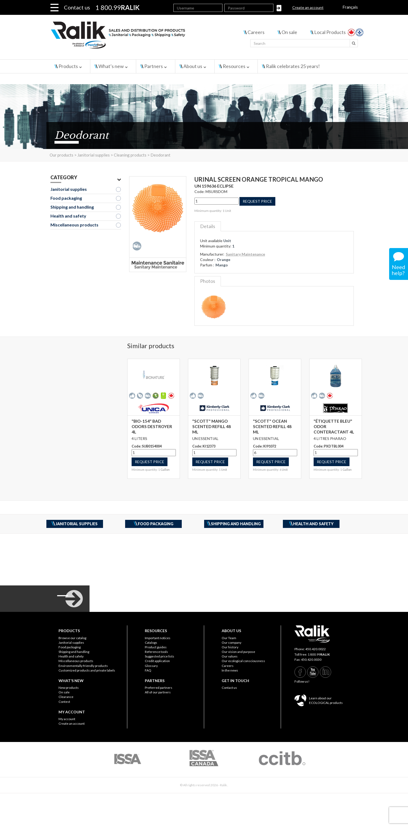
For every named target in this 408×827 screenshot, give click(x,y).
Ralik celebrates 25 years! (293, 66)
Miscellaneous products (74, 224)
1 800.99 (319, 654)
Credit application (157, 661)
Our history (230, 647)
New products (69, 688)
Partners (153, 66)
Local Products (330, 32)
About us (192, 66)
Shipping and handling (72, 206)
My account (67, 719)
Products (68, 66)
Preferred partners (158, 688)
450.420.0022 (315, 649)
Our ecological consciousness (243, 661)
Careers (256, 32)
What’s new (111, 66)
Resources (234, 66)
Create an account (308, 7)
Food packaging (66, 198)
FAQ (148, 670)
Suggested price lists (159, 656)
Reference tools (156, 652)
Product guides (156, 647)
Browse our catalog (72, 638)
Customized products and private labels (87, 670)
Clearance (66, 697)
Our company (231, 642)
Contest (64, 702)
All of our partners (158, 692)
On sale (289, 32)
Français (350, 6)
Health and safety (68, 215)
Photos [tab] (207, 281)
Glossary (151, 666)
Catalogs (151, 642)
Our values (230, 656)
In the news (230, 670)
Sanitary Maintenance (245, 254)
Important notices (157, 638)
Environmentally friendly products (83, 666)
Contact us (77, 7)
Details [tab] (207, 226)
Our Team (229, 638)
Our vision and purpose (238, 652)
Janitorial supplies (68, 189)
